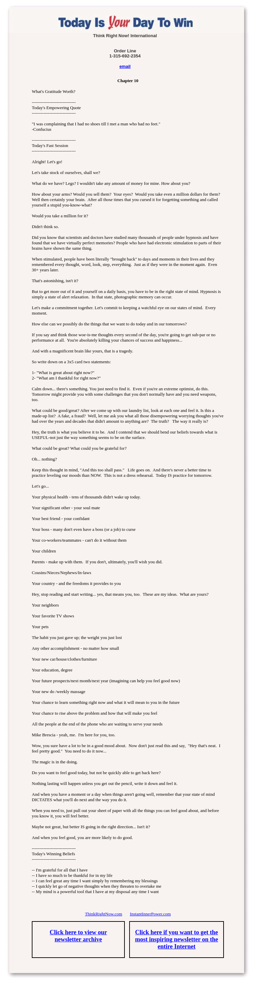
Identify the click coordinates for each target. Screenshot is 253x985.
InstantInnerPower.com (150, 913)
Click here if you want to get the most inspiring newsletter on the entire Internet (176, 939)
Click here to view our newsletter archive (78, 936)
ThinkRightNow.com (103, 913)
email (125, 66)
